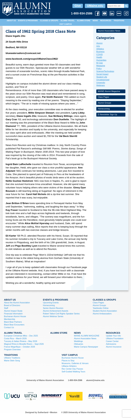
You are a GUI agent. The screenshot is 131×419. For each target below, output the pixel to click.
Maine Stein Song (12, 361)
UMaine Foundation (114, 338)
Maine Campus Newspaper (86, 347)
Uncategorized (102, 80)
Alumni (99, 43)
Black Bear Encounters (14, 325)
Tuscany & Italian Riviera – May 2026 (20, 341)
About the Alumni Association (17, 303)
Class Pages (103, 97)
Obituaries (78, 344)
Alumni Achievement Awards (55, 311)
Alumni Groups (104, 103)
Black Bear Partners (13, 322)
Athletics (100, 49)
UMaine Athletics (69, 366)
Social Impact (102, 74)
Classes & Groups (49, 21)
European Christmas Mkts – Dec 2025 (21, 336)
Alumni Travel (67, 21)
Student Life (101, 77)
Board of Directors (12, 305)
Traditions (119, 21)
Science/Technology (105, 71)
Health (99, 57)
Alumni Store (83, 21)
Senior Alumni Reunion (53, 308)
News (95, 21)
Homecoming (104, 109)
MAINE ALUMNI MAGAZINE (86, 336)
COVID (99, 54)
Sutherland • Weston (47, 412)
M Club (99, 63)
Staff (6, 308)
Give (78, 5)
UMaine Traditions (12, 358)
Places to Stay (68, 361)
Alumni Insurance (113, 347)
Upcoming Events (51, 303)
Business (100, 52)
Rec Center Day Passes (72, 369)
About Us (11, 21)
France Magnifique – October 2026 (19, 347)
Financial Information (13, 314)
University (100, 83)
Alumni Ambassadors (102, 314)
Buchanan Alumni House (15, 316)
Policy (99, 69)
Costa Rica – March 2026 (15, 338)
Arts (98, 46)
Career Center (112, 341)
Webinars (100, 85)
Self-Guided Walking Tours (73, 372)
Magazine (100, 66)
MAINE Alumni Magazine (109, 91)
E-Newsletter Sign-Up (107, 114)
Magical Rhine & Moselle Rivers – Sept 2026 (24, 344)
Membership (9, 319)
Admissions (111, 344)
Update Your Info (113, 336)
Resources (105, 21)
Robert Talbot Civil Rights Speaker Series (61, 314)
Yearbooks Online (101, 308)
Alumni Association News (109, 31)
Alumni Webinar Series (53, 316)
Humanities (101, 60)
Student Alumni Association (105, 311)
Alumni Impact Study (13, 311)
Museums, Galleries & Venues (75, 363)
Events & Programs (28, 21)
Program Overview (12, 349)
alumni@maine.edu (95, 380)
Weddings (78, 341)
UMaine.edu (95, 5)
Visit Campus (65, 24)
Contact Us (9, 327)
